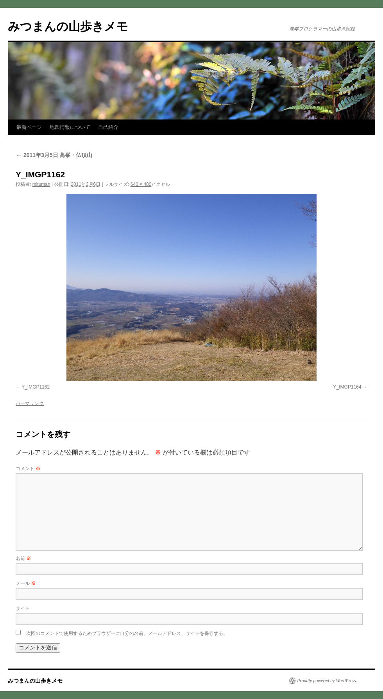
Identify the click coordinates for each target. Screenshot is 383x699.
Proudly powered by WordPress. (327, 680)
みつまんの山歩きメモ (68, 26)
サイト (23, 608)
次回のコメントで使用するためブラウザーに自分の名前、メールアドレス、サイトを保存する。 (127, 633)
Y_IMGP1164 (347, 387)
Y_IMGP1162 (35, 387)
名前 (23, 558)
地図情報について (70, 127)
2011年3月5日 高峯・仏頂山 (54, 155)
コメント (28, 468)
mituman (41, 184)
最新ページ (29, 127)
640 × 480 (141, 184)
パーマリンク (30, 403)
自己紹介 (108, 127)
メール (26, 583)
